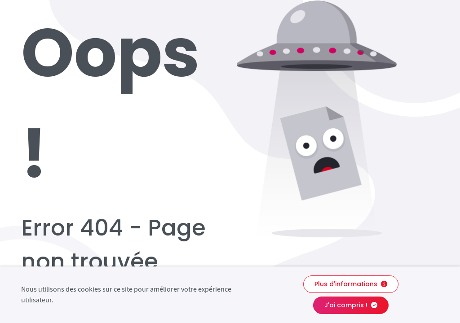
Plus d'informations (350, 283)
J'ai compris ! (350, 305)
